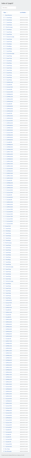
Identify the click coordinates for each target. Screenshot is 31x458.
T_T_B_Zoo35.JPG (8, 190)
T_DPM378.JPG (7, 336)
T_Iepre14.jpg (7, 293)
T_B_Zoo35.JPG (7, 420)
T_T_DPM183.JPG (8, 108)
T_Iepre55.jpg (7, 297)
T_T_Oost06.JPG (7, 103)
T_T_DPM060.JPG (8, 170)
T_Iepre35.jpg (7, 245)
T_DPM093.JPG (7, 357)
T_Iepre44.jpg (7, 290)
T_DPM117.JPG (7, 374)
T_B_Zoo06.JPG (7, 432)
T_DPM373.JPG (7, 353)
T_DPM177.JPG (7, 341)
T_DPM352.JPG (7, 391)
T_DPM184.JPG (7, 324)
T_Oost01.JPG (7, 441)
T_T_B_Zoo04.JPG (8, 197)
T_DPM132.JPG (7, 321)
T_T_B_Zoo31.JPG (8, 209)
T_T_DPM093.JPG (8, 127)
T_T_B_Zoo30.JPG (8, 221)
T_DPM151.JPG (7, 367)
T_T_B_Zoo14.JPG (8, 132)
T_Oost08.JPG (7, 317)
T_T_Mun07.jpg (7, 63)
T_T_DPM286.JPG (8, 94)
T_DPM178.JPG (7, 384)
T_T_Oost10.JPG (7, 89)
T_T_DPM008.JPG (8, 159)
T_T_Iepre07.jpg (7, 72)
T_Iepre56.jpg (7, 286)
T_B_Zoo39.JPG (7, 444)
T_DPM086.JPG (7, 360)
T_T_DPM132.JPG (8, 123)
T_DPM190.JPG (7, 348)
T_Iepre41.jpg (7, 295)
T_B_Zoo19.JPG (7, 405)
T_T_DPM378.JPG (8, 130)
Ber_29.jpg (6, 448)
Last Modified (23, 12)
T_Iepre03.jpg (7, 283)
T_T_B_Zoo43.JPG (8, 120)
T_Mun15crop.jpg (7, 27)
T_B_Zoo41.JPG (7, 412)
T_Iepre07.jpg (7, 264)
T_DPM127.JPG (7, 312)
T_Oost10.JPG (7, 314)
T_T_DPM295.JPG (8, 82)
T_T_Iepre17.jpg (7, 58)
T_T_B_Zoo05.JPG (8, 168)
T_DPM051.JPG (7, 345)
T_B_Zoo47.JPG (7, 302)
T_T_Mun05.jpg (7, 29)
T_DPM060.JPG (7, 369)
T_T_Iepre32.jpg (7, 17)
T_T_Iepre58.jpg (7, 51)
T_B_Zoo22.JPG (7, 425)
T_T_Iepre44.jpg (7, 77)
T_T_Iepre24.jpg (7, 22)
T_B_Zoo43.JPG (7, 398)
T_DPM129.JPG (7, 362)
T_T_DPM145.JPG (8, 206)
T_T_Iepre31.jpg (7, 39)
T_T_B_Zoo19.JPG (8, 192)
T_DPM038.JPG (7, 389)
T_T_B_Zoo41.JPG (8, 91)
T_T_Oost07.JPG (7, 113)
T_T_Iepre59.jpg (7, 34)
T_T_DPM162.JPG (8, 99)
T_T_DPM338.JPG (8, 125)
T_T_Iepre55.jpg (7, 75)
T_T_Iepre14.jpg (7, 70)
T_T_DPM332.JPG (8, 111)
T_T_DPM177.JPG (8, 151)
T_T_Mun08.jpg (7, 46)
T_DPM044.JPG (7, 343)
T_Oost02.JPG (7, 338)
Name (5, 12)
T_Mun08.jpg (7, 259)
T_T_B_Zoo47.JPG (8, 87)
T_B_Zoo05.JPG (7, 439)
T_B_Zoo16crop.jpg (8, 266)
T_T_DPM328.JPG (8, 106)
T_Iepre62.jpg (7, 274)
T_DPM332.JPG (7, 331)
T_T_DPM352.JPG (8, 187)
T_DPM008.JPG (7, 401)
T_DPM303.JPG (7, 329)
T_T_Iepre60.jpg (7, 60)
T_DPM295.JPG (7, 307)
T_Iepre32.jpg (7, 228)
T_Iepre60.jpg (7, 254)
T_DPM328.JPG (7, 300)
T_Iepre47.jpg (7, 271)
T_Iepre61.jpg (7, 238)
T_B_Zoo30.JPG (7, 427)
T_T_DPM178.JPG (8, 178)
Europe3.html (7, 226)
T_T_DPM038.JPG (8, 139)
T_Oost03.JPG (7, 429)
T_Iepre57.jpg (7, 269)
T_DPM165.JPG (7, 381)
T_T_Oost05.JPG (7, 180)
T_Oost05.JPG (7, 436)
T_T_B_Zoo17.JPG (8, 216)
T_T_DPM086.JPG (8, 144)
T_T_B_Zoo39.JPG (8, 218)
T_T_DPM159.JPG (8, 202)
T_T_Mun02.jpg (7, 43)
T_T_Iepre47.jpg (7, 55)
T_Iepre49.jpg (7, 276)
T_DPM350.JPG (7, 365)
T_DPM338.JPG (7, 417)
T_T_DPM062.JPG (8, 149)
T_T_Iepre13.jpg (7, 67)
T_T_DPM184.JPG (8, 101)
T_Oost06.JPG (7, 434)
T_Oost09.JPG (7, 309)
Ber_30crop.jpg (7, 451)
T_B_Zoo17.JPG (7, 422)
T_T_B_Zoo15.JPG (8, 214)
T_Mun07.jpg (7, 257)
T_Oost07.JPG (7, 305)
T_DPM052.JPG (7, 355)
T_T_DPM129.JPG (8, 115)
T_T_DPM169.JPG (8, 156)
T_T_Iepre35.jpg (7, 31)
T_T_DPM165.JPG (8, 154)
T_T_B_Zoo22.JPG (8, 223)
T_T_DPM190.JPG (8, 137)
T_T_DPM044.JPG (8, 146)
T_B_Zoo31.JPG (7, 446)
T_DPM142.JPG (7, 393)
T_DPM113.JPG (7, 350)
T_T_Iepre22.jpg (7, 19)
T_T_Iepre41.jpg (7, 65)
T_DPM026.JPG (7, 326)
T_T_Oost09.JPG (7, 84)
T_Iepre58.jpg (7, 262)
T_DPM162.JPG (7, 319)
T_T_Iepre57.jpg (7, 41)
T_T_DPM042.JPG (8, 185)
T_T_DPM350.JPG (8, 118)
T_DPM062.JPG (7, 379)
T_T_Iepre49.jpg (7, 79)
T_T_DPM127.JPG (8, 163)
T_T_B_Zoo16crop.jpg (8, 53)
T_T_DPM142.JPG (8, 204)
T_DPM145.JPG (7, 403)
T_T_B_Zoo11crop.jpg (8, 36)
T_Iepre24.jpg (7, 247)
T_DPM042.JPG (7, 377)
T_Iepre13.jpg (7, 278)
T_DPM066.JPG (7, 410)
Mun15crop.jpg (7, 242)
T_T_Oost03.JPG (7, 199)
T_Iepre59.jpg (7, 250)
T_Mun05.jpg (7, 240)
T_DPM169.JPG (7, 372)
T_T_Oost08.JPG (7, 142)
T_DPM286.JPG (7, 333)
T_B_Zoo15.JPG (7, 408)
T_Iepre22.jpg (7, 235)
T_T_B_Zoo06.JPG (8, 211)
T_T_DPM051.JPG (8, 96)
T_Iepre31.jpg (7, 233)
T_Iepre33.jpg (7, 252)
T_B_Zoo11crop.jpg (8, 281)
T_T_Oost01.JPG (7, 194)
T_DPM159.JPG (7, 396)
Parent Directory (7, 15)
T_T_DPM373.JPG (8, 173)
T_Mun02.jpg (7, 230)
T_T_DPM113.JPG (8, 161)
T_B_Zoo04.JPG (7, 415)
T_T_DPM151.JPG (8, 166)
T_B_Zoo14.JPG (7, 386)
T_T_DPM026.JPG (8, 135)
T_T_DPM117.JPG (8, 175)
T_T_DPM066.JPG (8, 182)
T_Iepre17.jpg (7, 288)
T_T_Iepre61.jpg (7, 24)
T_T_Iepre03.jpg (7, 48)
